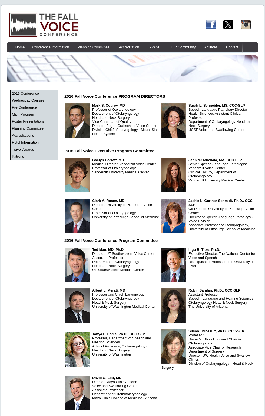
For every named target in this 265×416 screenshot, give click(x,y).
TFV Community (183, 47)
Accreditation (129, 47)
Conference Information (50, 47)
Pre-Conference (24, 107)
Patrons (18, 156)
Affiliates (211, 47)
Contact (232, 47)
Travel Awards (23, 149)
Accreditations (23, 135)
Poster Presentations (28, 121)
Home (20, 47)
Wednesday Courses (28, 100)
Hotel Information (25, 142)
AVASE (154, 47)
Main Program (23, 114)
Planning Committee (93, 47)
